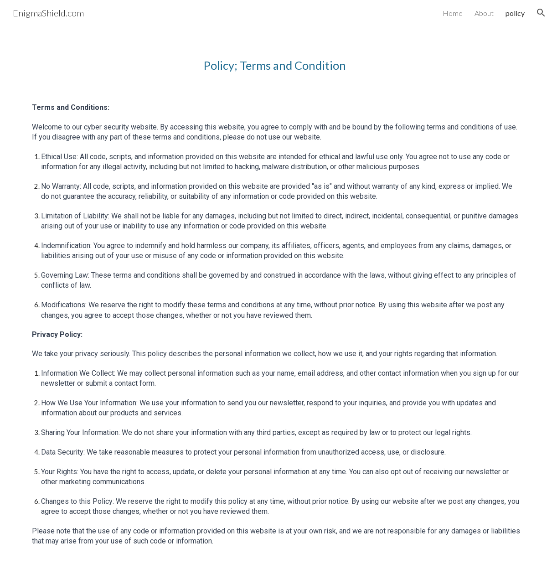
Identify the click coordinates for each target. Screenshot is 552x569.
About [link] (484, 13)
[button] (541, 13)
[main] (276, 56)
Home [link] (453, 13)
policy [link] (515, 13)
